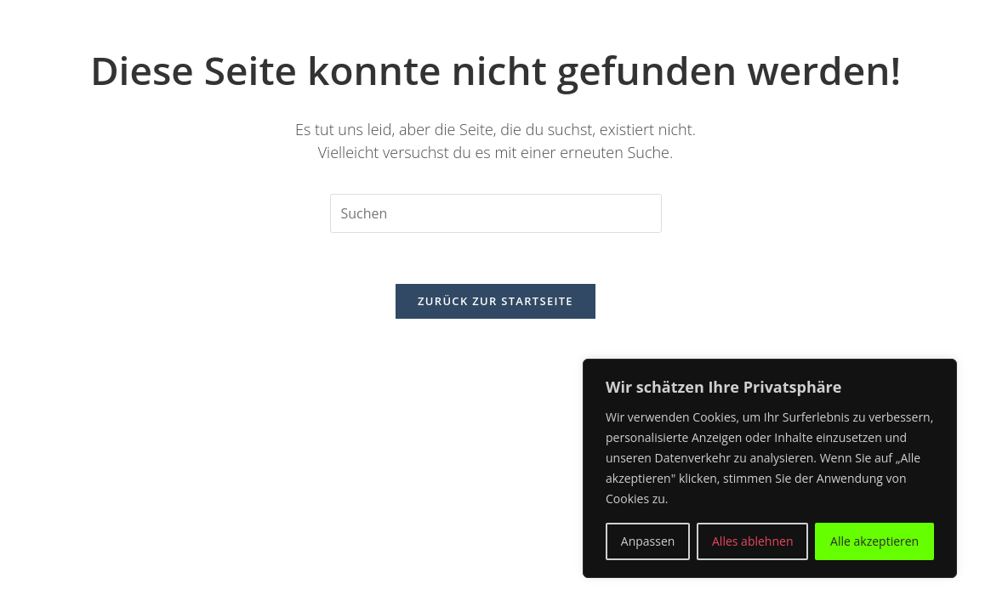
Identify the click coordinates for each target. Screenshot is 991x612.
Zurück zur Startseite (495, 301)
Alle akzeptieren (874, 541)
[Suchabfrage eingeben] (496, 213)
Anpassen (648, 541)
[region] (770, 468)
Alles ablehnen (752, 541)
